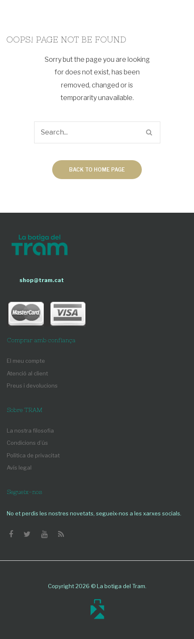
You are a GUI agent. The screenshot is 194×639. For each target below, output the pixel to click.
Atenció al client (27, 373)
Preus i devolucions (32, 385)
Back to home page (97, 169)
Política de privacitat (33, 455)
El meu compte (26, 360)
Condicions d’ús (27, 442)
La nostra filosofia (30, 430)
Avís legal (19, 467)
